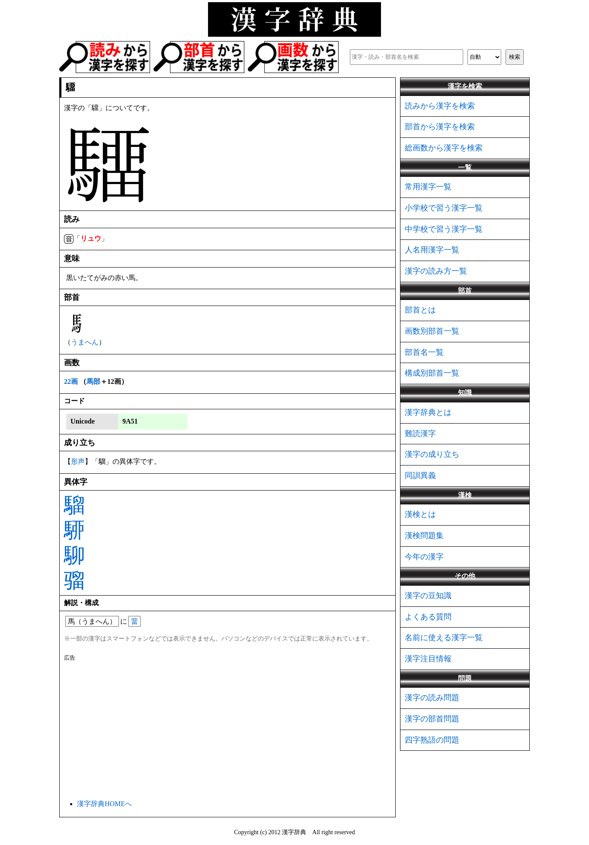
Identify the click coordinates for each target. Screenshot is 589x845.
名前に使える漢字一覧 (444, 637)
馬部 (93, 381)
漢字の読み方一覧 (436, 271)
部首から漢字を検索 (440, 126)
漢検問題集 (424, 535)
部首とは (420, 310)
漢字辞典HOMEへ (104, 803)
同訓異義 (420, 475)
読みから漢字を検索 (440, 106)
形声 (78, 461)
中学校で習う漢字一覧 (444, 229)
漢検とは (420, 514)
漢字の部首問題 (432, 718)
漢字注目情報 (428, 658)
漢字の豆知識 (428, 595)
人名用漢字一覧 (432, 250)
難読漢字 (420, 433)
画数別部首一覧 (432, 331)
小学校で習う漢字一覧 (444, 208)
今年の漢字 (424, 556)
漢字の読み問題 (432, 697)
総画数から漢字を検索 (444, 147)
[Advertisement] (227, 728)
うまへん (85, 342)
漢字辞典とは (428, 412)
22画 (71, 381)
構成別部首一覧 (432, 373)
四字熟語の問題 (432, 740)
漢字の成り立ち (432, 454)
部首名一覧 (424, 352)
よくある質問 (428, 616)
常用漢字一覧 (428, 186)
